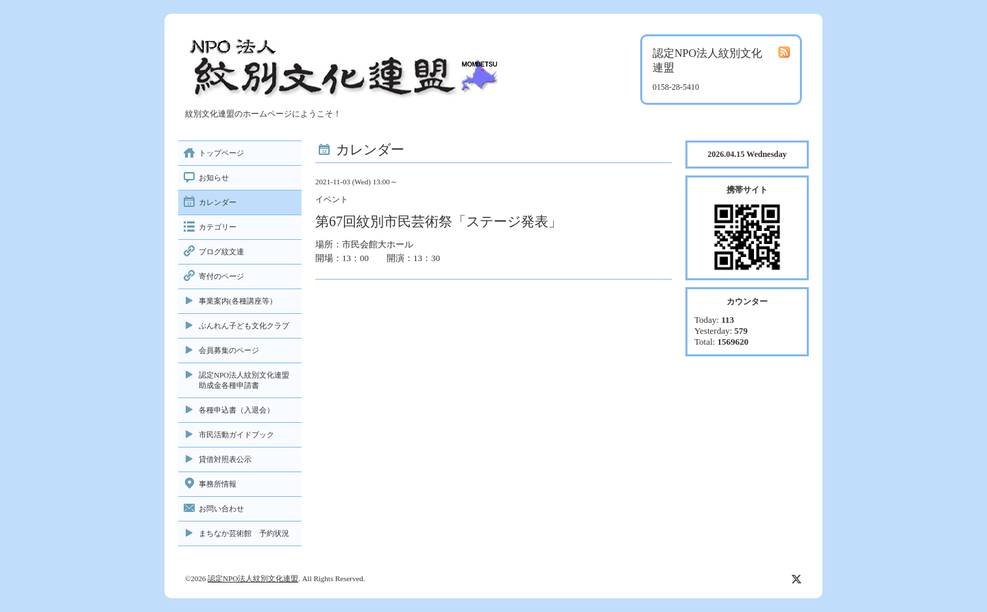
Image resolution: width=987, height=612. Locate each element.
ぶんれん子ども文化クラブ (244, 325)
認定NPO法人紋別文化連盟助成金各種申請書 (244, 380)
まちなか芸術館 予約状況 (244, 533)
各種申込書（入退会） (236, 410)
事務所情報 (217, 484)
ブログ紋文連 (221, 251)
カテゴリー (217, 227)
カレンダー (217, 202)
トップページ (221, 153)
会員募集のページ (229, 350)
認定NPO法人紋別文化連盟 (253, 578)
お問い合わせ (221, 508)
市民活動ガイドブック (236, 434)
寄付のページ (221, 276)
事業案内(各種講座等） (238, 301)
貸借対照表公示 (225, 459)
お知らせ (214, 177)
